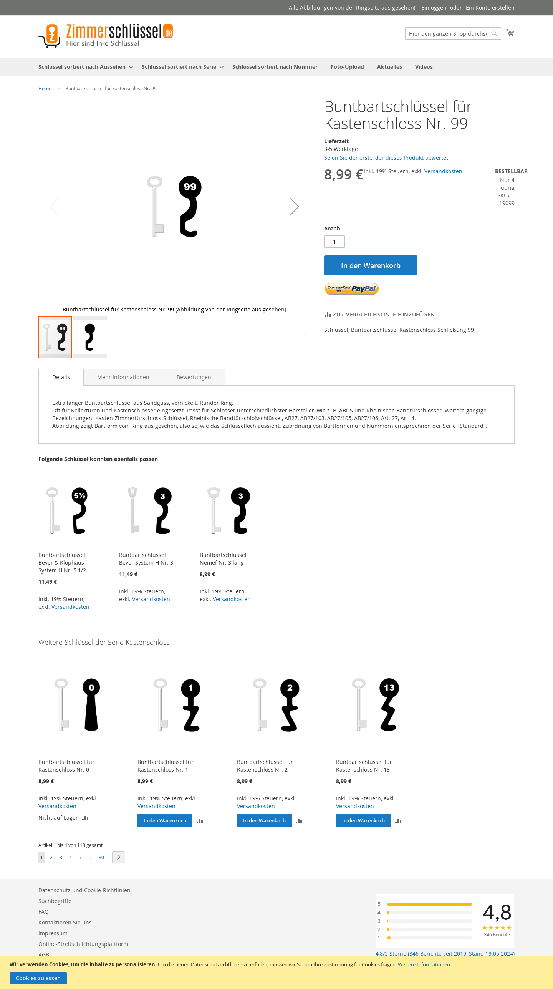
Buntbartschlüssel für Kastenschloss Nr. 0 (66, 765)
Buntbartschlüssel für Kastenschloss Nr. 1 (165, 765)
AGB (43, 954)
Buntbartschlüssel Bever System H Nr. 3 (146, 558)
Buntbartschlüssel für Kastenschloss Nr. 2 (265, 765)
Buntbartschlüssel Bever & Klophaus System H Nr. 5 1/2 (62, 562)
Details (61, 377)
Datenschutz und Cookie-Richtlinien (84, 890)
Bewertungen (194, 377)
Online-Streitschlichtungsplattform (83, 944)
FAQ (43, 911)
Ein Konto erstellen (490, 7)
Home (44, 88)
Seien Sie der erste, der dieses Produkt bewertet (386, 157)
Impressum (53, 933)
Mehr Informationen (123, 377)
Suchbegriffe (54, 901)
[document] (277, 972)
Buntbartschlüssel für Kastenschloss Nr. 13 (364, 765)
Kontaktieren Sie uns (65, 922)
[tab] (61, 377)
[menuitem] (83, 67)
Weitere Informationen (424, 964)
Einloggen (434, 7)
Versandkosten (443, 171)
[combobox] (453, 33)
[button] (294, 206)
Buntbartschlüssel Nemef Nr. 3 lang (223, 558)
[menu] (276, 67)
